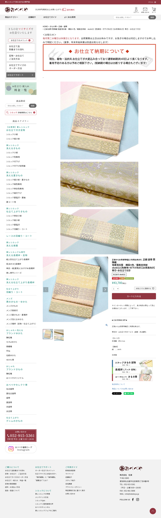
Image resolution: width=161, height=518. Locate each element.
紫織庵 (9, 346)
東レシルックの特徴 (42, 494)
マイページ (69, 474)
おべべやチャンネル (42, 507)
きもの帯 (53, 26)
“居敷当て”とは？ (41, 480)
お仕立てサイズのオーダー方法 (17, 66)
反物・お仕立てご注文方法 (16, 57)
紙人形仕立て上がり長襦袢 (17, 259)
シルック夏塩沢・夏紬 (16, 197)
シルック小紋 (12, 134)
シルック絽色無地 (14, 184)
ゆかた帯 (10, 359)
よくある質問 (69, 17)
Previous (45, 289)
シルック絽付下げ (14, 193)
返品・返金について (12, 490)
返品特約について (118, 384)
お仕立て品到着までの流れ (16, 48)
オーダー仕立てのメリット (45, 470)
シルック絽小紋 (13, 138)
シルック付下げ (13, 161)
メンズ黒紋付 (12, 310)
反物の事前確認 (10, 484)
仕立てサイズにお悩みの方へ (45, 474)
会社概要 (68, 484)
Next (105, 289)
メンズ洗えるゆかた (15, 319)
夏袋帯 (9, 402)
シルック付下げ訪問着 (16, 165)
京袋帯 (9, 406)
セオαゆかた (11, 342)
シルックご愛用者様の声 (44, 504)
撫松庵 (9, 337)
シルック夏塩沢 (13, 224)
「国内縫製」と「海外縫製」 (45, 477)
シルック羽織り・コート (16, 229)
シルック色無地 (13, 157)
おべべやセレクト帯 (17, 384)
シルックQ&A (40, 500)
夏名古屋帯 (11, 393)
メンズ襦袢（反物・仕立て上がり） (21, 323)
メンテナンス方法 (41, 497)
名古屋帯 (10, 389)
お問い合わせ (70, 493)
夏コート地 (11, 202)
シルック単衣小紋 (14, 215)
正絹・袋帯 (62, 26)
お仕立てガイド (50, 17)
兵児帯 (9, 411)
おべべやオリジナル (15, 378)
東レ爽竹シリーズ (14, 272)
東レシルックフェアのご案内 (45, 510)
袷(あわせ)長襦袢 (13, 264)
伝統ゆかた (11, 355)
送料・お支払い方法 (12, 487)
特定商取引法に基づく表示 (75, 490)
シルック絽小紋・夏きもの (17, 179)
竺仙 (8, 350)
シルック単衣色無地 (15, 188)
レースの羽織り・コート (19, 235)
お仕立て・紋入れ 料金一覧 (15, 480)
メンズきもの (12, 305)
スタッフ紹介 (70, 480)
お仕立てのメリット (19, 40)
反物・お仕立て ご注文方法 (15, 474)
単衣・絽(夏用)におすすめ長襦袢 (20, 268)
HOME (45, 26)
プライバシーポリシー (73, 487)
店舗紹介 (32, 17)
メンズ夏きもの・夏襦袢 (16, 314)
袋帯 (8, 397)
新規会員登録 (70, 470)
